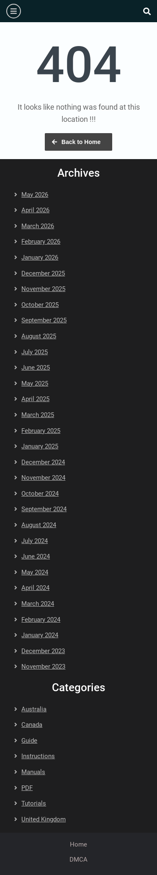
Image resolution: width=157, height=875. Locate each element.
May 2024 (34, 572)
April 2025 (35, 399)
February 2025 (40, 431)
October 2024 (40, 493)
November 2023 (43, 666)
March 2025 (37, 415)
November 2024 (43, 477)
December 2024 (43, 462)
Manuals (33, 772)
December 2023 (43, 651)
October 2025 (40, 305)
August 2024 (38, 525)
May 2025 (34, 383)
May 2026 (34, 194)
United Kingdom (43, 819)
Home (78, 844)
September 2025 (44, 320)
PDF (27, 788)
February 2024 (40, 619)
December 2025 (43, 273)
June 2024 (35, 556)
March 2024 (37, 603)
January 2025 (39, 446)
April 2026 (35, 210)
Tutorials (33, 803)
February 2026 (40, 241)
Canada (31, 724)
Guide (29, 740)
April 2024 (35, 588)
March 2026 (37, 226)
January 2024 (39, 635)
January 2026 (39, 257)
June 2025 (35, 367)
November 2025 (43, 289)
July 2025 (34, 352)
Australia (33, 709)
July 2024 (34, 541)
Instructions (38, 756)
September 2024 (44, 509)
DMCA (78, 859)
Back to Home (81, 142)
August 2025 (38, 336)
